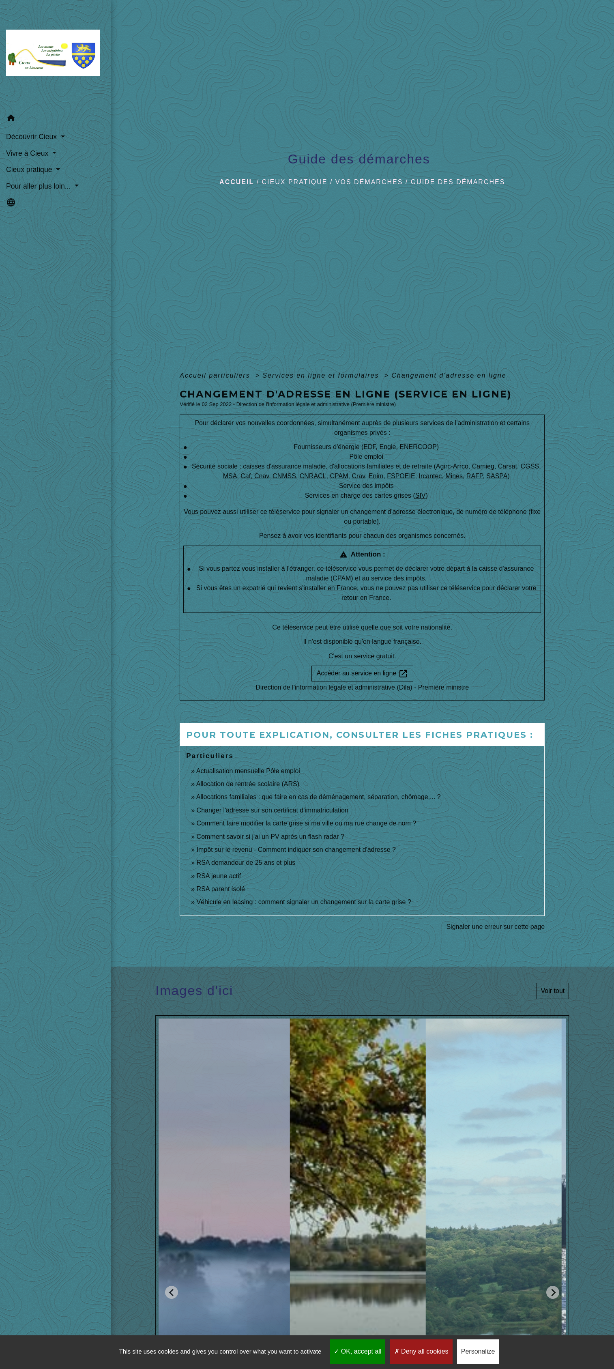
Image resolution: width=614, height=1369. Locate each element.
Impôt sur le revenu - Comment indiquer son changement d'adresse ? (296, 849)
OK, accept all (357, 1351)
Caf (245, 476)
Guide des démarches (458, 181)
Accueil (236, 181)
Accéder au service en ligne (362, 674)
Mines (454, 476)
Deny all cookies (421, 1351)
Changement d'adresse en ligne (448, 375)
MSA (230, 476)
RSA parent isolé (221, 888)
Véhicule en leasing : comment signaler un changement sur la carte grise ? (304, 901)
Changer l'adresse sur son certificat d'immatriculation (272, 810)
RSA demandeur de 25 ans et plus (246, 862)
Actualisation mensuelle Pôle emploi (248, 770)
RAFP (474, 476)
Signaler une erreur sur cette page (495, 926)
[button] (55, 119)
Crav (358, 476)
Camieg (483, 466)
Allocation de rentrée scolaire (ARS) (247, 783)
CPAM (339, 476)
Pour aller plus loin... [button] (39, 186)
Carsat (507, 466)
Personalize (478, 1351)
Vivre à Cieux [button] (28, 153)
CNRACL (313, 476)
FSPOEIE (401, 476)
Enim (376, 476)
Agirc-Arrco (452, 466)
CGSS (530, 466)
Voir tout (553, 990)
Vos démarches (369, 181)
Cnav (261, 476)
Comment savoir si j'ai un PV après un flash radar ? (270, 836)
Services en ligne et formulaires (322, 375)
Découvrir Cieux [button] (32, 137)
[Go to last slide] (171, 1292)
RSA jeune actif (220, 876)
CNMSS (284, 476)
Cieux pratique (295, 181)
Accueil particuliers (216, 375)
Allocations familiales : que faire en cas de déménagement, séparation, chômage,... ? (318, 796)
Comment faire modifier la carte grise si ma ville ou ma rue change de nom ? (306, 823)
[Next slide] (552, 1292)
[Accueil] (55, 55)
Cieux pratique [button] (30, 169)
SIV (420, 495)
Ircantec (430, 476)
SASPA (496, 476)
